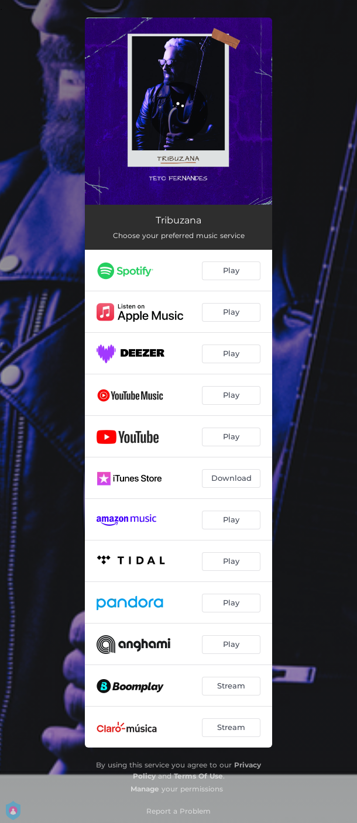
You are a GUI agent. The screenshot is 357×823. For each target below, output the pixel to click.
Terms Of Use (198, 776)
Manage (145, 788)
